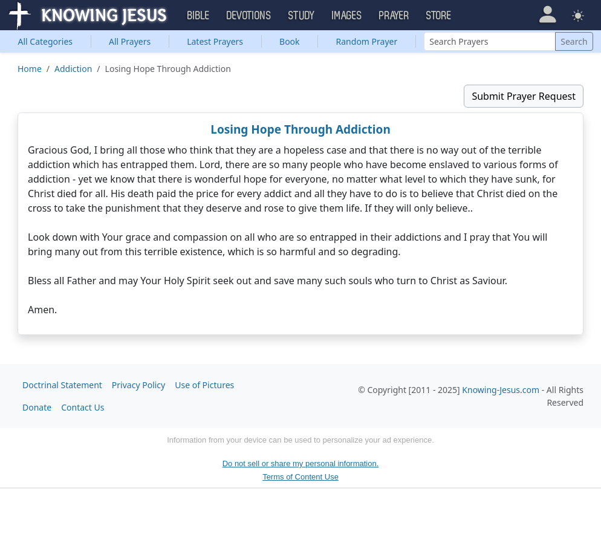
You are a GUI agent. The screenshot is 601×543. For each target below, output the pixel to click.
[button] (547, 14)
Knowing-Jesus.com (500, 389)
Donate (36, 407)
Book (289, 41)
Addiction (73, 68)
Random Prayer (367, 41)
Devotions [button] (249, 15)
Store (439, 15)
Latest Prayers (215, 41)
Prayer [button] (394, 15)
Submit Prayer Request (524, 96)
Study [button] (301, 15)
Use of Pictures (204, 385)
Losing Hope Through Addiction (300, 129)
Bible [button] (198, 15)
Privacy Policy (138, 385)
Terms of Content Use (300, 476)
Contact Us (82, 407)
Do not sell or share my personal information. (301, 463)
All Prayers (130, 41)
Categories (45, 41)
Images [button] (347, 15)
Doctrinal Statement (62, 385)
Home (30, 68)
